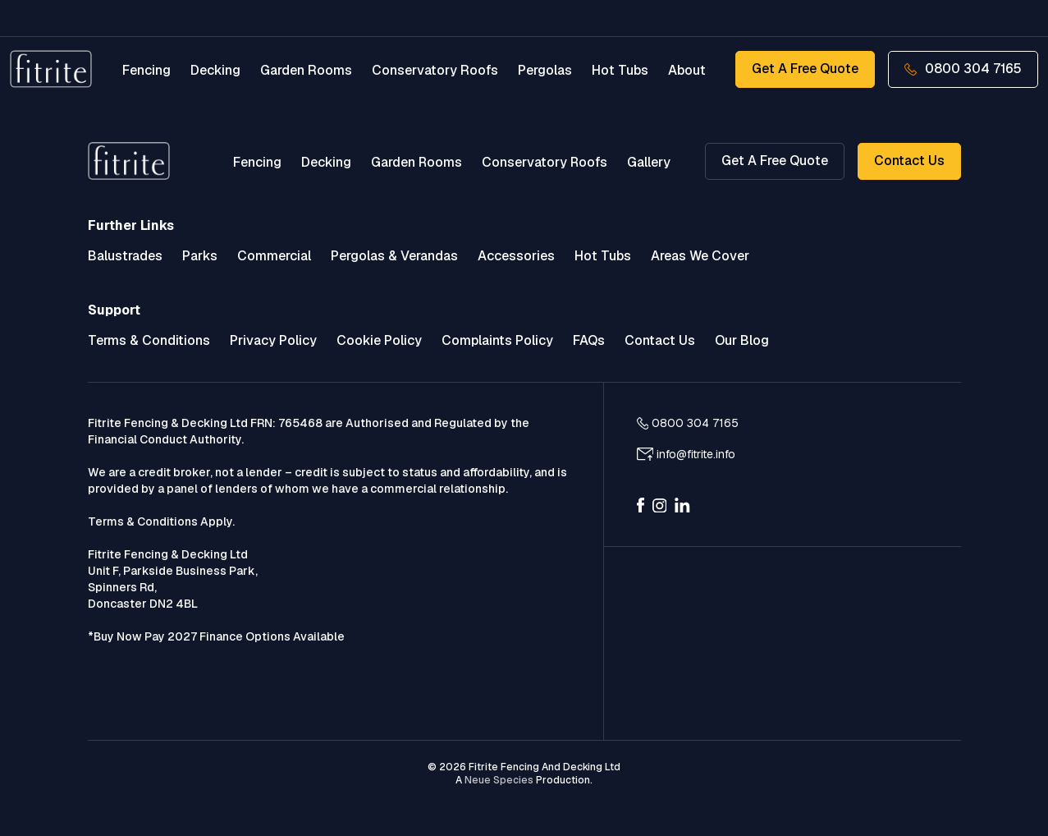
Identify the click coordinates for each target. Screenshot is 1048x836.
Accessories (516, 255)
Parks (199, 255)
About (686, 70)
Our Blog (742, 340)
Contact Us (909, 160)
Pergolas (544, 70)
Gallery (648, 162)
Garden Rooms (305, 70)
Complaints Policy (497, 340)
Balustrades (125, 255)
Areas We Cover (700, 255)
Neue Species (499, 780)
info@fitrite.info (696, 454)
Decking (215, 70)
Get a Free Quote (803, 68)
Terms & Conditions (149, 340)
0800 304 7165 (962, 68)
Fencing (145, 70)
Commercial (274, 255)
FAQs (589, 340)
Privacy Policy (273, 340)
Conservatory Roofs (434, 70)
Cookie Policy (379, 340)
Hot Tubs (619, 70)
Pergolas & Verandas (394, 255)
